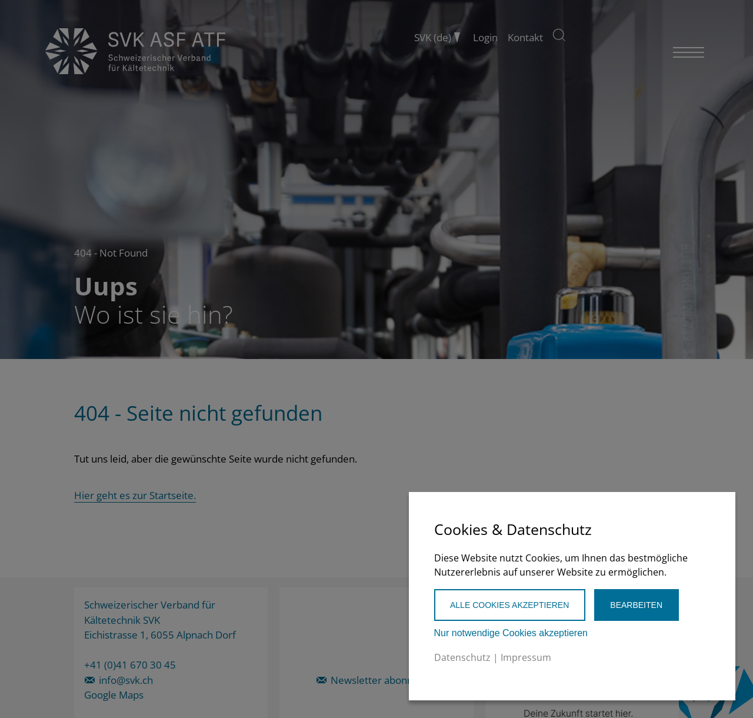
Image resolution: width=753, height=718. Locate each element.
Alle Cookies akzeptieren (509, 605)
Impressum (526, 657)
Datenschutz (462, 657)
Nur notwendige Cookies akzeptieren (511, 633)
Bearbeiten (636, 605)
